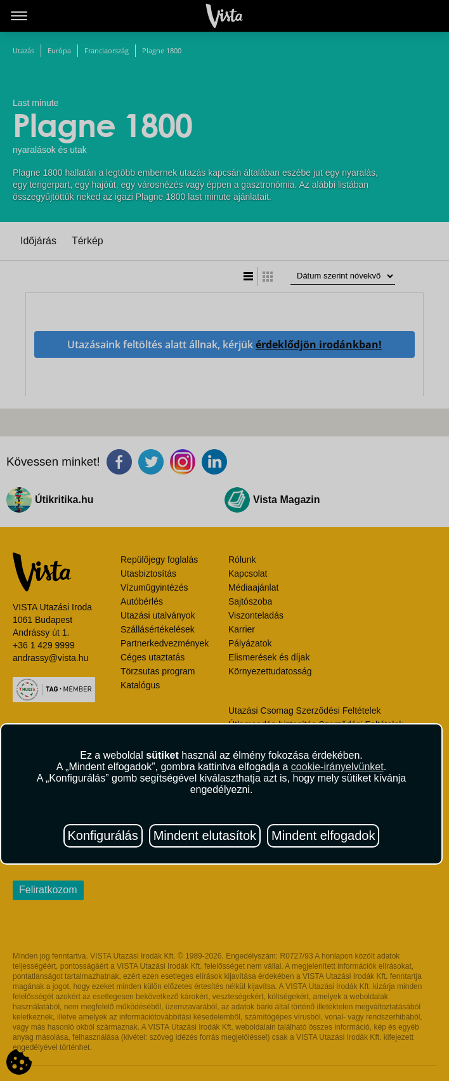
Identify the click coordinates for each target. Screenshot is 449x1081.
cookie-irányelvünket (337, 766)
